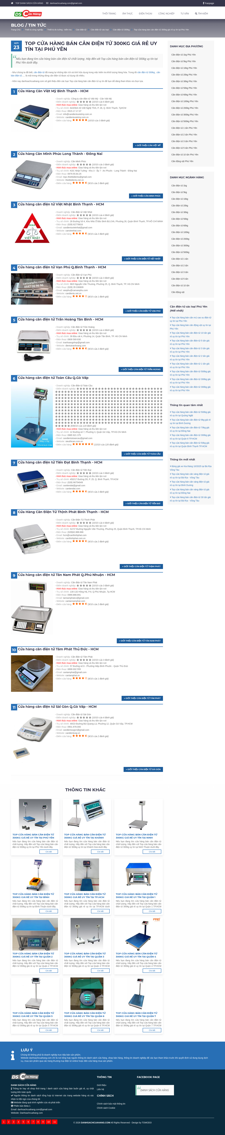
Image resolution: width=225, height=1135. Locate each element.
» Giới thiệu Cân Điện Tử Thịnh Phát (141, 566)
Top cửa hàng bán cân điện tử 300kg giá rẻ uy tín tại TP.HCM (85, 896)
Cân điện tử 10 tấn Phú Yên (185, 154)
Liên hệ (100, 1089)
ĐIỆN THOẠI (145, 13)
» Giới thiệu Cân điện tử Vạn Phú (142, 311)
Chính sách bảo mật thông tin (111, 1103)
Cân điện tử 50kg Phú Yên (184, 88)
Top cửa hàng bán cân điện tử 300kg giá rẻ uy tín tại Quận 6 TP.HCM (85, 1015)
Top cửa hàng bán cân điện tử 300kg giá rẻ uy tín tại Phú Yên (161, 30)
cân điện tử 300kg (146, 72)
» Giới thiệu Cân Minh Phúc (145, 196)
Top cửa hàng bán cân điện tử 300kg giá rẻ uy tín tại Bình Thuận (33, 896)
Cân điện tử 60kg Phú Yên (184, 94)
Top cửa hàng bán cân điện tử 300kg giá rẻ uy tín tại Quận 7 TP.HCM (136, 1015)
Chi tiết (49, 852)
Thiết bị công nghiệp (34, 30)
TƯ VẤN (185, 13)
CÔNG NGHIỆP (166, 13)
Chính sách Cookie (106, 1108)
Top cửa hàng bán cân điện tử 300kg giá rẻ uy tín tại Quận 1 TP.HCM (136, 896)
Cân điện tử (81, 30)
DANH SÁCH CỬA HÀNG (154, 1090)
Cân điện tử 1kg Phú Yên (184, 54)
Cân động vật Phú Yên (182, 161)
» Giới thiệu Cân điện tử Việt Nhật (142, 259)
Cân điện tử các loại (100, 30)
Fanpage (208, 3)
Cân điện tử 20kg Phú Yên (184, 74)
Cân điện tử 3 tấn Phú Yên (184, 141)
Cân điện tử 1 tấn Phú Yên (184, 128)
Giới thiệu (101, 1085)
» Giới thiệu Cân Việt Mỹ (147, 145)
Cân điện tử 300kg (121, 30)
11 (54, 1122)
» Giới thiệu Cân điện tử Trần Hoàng (141, 369)
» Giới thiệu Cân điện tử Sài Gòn (143, 769)
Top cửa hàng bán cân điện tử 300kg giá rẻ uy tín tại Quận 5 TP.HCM (33, 1015)
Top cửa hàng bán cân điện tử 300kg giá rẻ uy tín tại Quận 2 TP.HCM (33, 955)
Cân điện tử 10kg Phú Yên (184, 68)
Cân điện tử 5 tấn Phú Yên (184, 148)
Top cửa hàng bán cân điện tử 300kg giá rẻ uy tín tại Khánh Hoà (85, 836)
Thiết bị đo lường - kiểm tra (59, 30)
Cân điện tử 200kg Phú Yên (185, 108)
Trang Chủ (16, 30)
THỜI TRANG (109, 13)
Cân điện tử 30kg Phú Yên (184, 81)
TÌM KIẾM (201, 13)
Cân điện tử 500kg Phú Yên (185, 121)
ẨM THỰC (127, 13)
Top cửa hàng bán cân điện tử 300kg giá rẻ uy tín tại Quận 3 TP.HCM (85, 955)
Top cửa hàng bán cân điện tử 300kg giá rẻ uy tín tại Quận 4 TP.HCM (136, 955)
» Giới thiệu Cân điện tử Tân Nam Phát (140, 641)
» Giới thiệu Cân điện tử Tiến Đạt (143, 503)
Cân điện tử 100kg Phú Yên (185, 101)
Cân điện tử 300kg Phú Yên (185, 114)
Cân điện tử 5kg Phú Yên (184, 61)
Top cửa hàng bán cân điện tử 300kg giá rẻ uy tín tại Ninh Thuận (136, 836)
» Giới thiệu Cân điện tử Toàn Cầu (142, 454)
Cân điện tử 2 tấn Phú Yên (184, 134)
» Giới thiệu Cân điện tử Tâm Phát (142, 698)
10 (48, 1122)
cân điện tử (39, 72)
